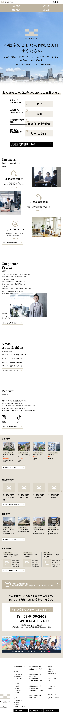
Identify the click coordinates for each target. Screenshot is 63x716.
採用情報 (16, 702)
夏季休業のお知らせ (16, 366)
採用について (17, 698)
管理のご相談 (49, 711)
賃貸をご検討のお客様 (35, 686)
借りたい (16, 9)
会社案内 (16, 684)
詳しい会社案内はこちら (10, 323)
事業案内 (16, 672)
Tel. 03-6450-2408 (31, 616)
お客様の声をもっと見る (10, 570)
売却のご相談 (18, 711)
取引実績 (50, 667)
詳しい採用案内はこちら (10, 427)
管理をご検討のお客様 (35, 695)
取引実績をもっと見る (9, 539)
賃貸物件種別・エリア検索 (36, 690)
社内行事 (16, 704)
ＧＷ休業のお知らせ (16, 358)
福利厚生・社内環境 (19, 707)
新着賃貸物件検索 (33, 688)
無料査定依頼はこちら (23, 144)
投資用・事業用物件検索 (35, 681)
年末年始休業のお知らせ (17, 362)
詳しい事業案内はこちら (10, 243)
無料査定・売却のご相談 (35, 669)
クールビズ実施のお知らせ (18, 355)
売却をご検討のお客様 (35, 667)
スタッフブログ (52, 678)
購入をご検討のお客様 (35, 674)
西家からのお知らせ (19, 667)
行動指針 (16, 686)
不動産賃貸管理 (18, 676)
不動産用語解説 (52, 673)
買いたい (47, 5)
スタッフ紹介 (17, 690)
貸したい (47, 9)
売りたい (16, 5)
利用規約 (50, 688)
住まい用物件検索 (33, 678)
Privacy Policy (51, 686)
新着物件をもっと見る (9, 467)
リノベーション (18, 678)
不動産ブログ (51, 671)
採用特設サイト (18, 700)
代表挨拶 (16, 688)
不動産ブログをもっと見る (11, 504)
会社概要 (16, 693)
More (13, 187)
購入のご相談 (34, 711)
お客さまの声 (51, 669)
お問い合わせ (51, 681)
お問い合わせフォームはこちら (29, 609)
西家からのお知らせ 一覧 (10, 370)
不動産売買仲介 (18, 674)
